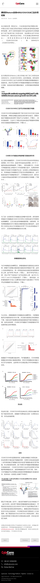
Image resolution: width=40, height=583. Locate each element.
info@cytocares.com (8, 529)
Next (35, 540)
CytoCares (4, 574)
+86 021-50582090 (8, 561)
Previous (25, 540)
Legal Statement (5, 576)
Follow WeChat (7, 567)
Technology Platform (14, 574)
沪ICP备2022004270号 (16, 576)
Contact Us (30, 574)
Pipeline (23, 574)
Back (5, 540)
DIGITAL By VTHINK (6, 580)
